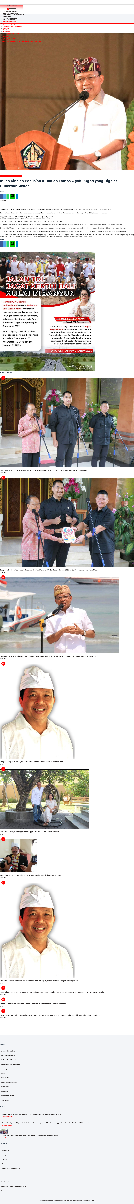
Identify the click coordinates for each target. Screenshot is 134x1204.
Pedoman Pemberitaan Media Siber (13, 1186)
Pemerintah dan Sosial (11, 33)
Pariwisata (6, 31)
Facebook (5, 1150)
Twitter (4, 1159)
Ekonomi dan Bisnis (10, 23)
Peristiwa (6, 36)
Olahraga (6, 28)
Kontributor (24, 41)
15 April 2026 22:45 (7, 1125)
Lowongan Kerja (35, 41)
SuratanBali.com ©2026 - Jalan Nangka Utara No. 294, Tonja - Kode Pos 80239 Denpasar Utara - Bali (67, 1200)
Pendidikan (7, 35)
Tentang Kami (6, 1182)
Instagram (5, 1155)
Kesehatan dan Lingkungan (13, 15)
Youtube (4, 1164)
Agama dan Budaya (9, 21)
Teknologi (6, 40)
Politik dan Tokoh (9, 38)
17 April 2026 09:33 (7, 1116)
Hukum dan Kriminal (10, 25)
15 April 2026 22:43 (7, 1138)
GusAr (4, 200)
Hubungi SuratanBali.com (10, 41)
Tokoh (17, 175)
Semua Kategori (9, 20)
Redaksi (4, 1191)
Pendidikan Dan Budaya (5, 175)
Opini (5, 30)
